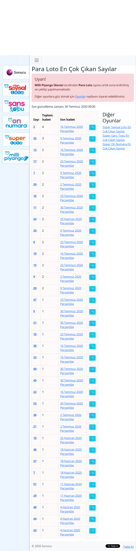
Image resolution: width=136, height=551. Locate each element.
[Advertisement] (68, 27)
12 (34, 150)
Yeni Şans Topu (16, 106)
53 (34, 403)
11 (34, 207)
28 (34, 288)
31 (34, 323)
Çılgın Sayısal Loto (16, 89)
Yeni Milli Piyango (16, 156)
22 (34, 392)
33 (34, 357)
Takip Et (128, 547)
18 (34, 438)
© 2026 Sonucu (42, 546)
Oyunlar (80, 96)
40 (34, 369)
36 (34, 415)
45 (34, 380)
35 (34, 138)
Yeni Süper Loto (16, 139)
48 (34, 507)
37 (34, 461)
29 (34, 496)
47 (34, 300)
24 (34, 530)
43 (34, 219)
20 (34, 230)
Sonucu (16, 72)
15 (34, 265)
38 (34, 346)
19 (34, 254)
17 (34, 161)
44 (34, 519)
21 (34, 426)
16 (34, 196)
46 (34, 450)
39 (34, 184)
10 (34, 334)
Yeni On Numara (16, 123)
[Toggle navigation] (37, 60)
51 (34, 484)
